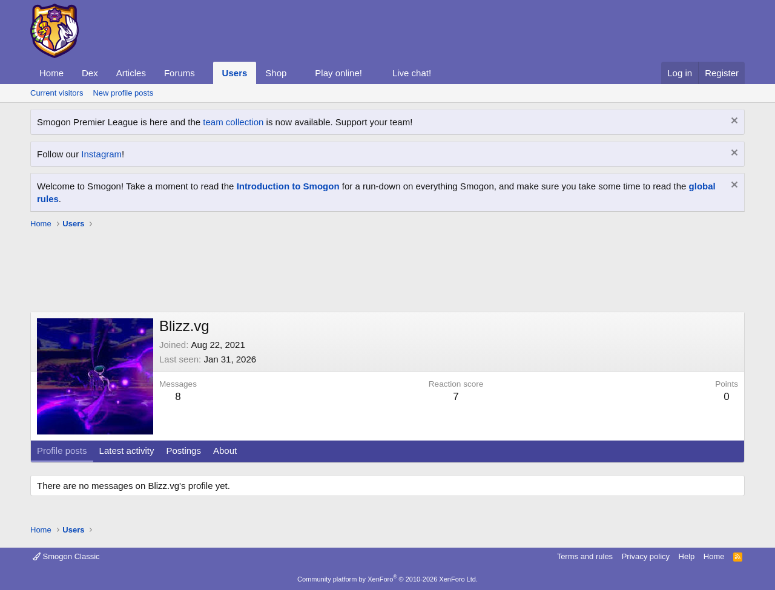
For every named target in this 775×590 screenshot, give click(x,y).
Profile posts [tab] (62, 450)
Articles (131, 73)
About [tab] (225, 450)
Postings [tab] (183, 450)
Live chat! (411, 73)
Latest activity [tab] (126, 450)
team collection (233, 122)
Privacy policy (646, 556)
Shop (275, 73)
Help (687, 556)
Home (51, 73)
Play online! (338, 73)
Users (235, 73)
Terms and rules (585, 556)
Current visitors (56, 92)
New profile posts (123, 92)
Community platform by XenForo (387, 579)
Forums (179, 73)
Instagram (101, 154)
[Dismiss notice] (733, 122)
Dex (90, 73)
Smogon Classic (66, 556)
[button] (204, 73)
